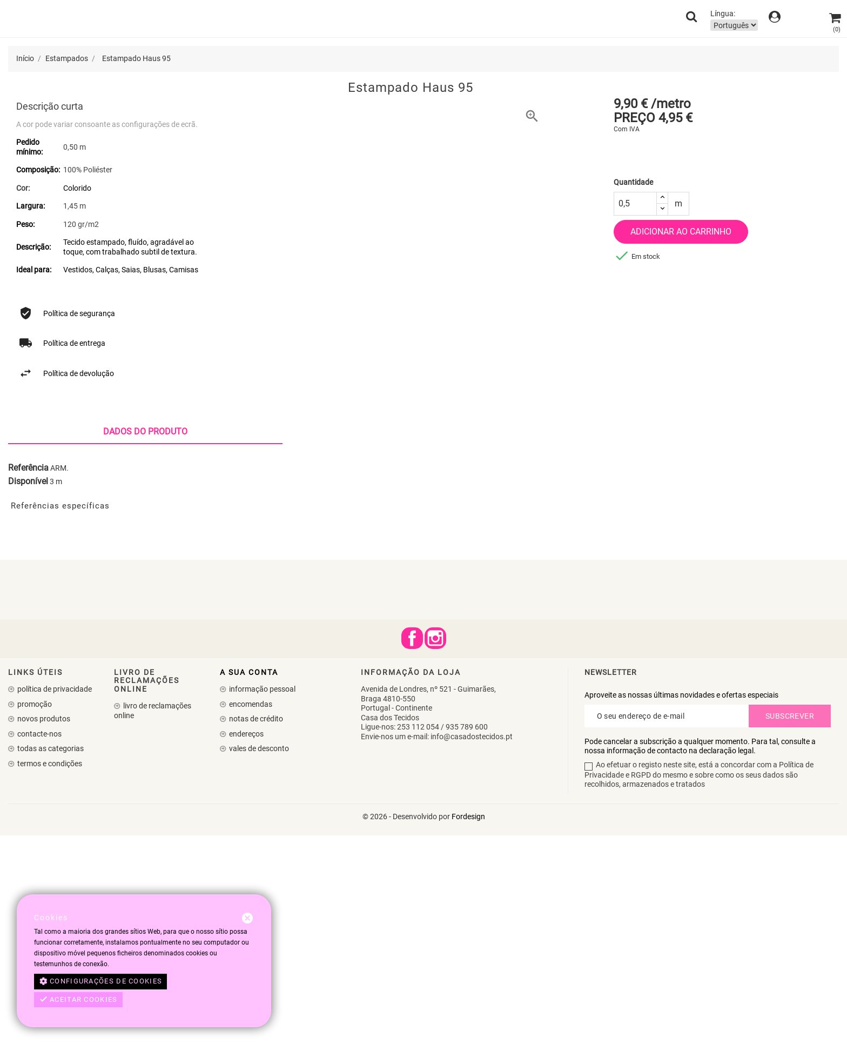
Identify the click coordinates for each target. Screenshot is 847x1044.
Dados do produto (145, 640)
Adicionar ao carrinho (680, 231)
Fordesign (468, 1025)
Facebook (412, 847)
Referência (28, 676)
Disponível (28, 690)
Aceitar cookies (78, 999)
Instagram (435, 847)
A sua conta (249, 881)
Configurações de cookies (101, 981)
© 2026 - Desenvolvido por (407, 1025)
